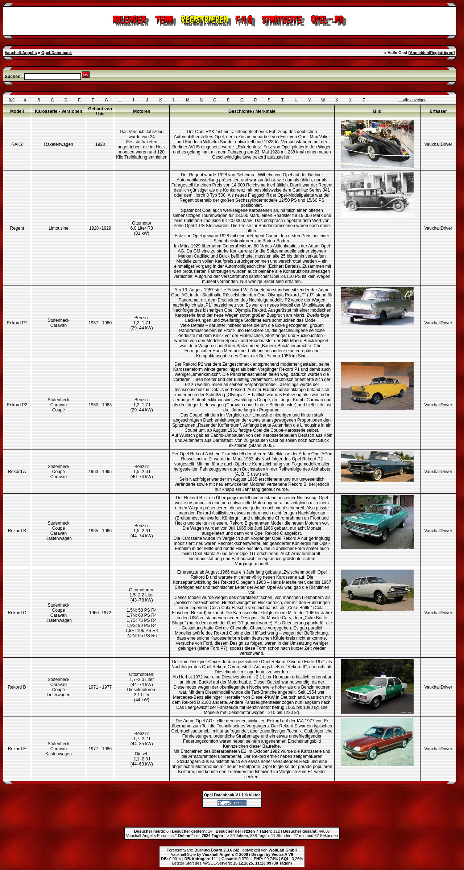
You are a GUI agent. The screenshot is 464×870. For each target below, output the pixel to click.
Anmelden (419, 52)
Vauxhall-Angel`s (21, 52)
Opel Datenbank (219, 795)
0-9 (11, 100)
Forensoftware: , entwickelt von (232, 850)
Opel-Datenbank (56, 52)
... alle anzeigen (413, 100)
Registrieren (441, 52)
